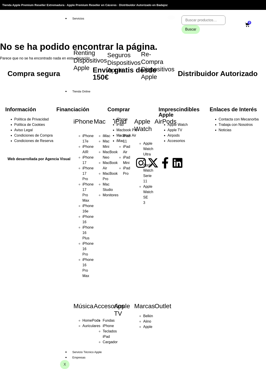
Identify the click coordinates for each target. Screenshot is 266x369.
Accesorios (109, 306)
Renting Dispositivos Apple (90, 60)
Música (83, 306)
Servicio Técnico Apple (87, 352)
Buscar (190, 29)
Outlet (162, 306)
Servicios (78, 18)
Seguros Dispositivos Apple (124, 63)
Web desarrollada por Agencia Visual (39, 159)
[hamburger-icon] (171, 17)
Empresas (79, 357)
